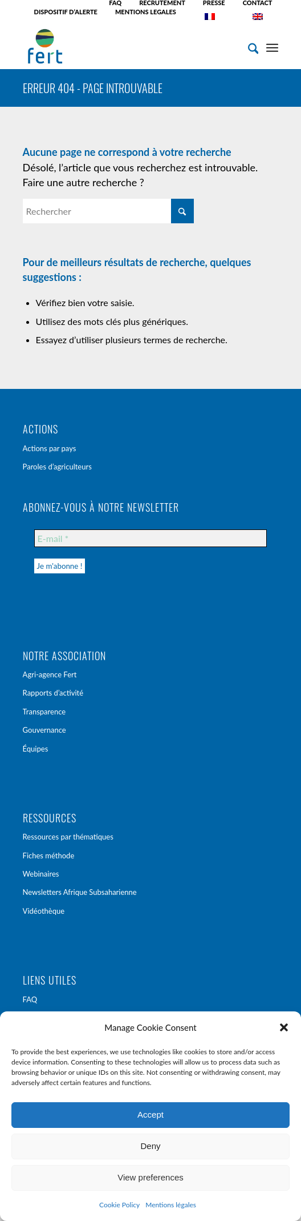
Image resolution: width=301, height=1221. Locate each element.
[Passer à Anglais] (258, 17)
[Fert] (125, 46)
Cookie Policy (119, 1204)
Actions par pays (49, 448)
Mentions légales (170, 1204)
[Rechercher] (248, 46)
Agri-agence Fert (50, 674)
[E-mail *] (150, 538)
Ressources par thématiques (68, 836)
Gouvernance (44, 729)
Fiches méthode (49, 855)
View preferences (150, 1177)
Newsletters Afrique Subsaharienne (80, 892)
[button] (284, 1027)
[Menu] (272, 46)
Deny (150, 1146)
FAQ (30, 999)
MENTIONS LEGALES (145, 11)
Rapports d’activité (53, 692)
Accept (150, 1114)
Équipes (35, 748)
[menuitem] (115, 3)
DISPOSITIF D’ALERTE (65, 11)
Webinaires (41, 873)
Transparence (44, 711)
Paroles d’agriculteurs (57, 466)
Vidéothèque (44, 910)
